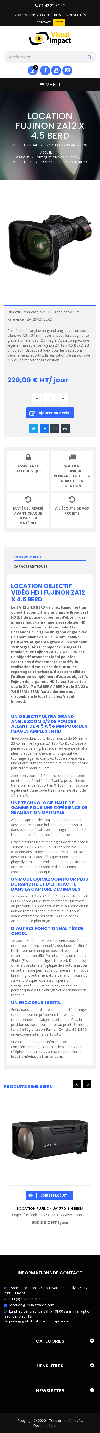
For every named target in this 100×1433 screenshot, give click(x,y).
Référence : (16, 319)
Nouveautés (76, 15)
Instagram (67, 70)
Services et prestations (32, 15)
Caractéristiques (30, 567)
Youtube (56, 70)
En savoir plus (27, 557)
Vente (59, 22)
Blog (58, 15)
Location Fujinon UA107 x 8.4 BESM (50, 1208)
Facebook (45, 70)
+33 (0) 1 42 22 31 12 (26, 1299)
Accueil (46, 153)
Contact (44, 22)
